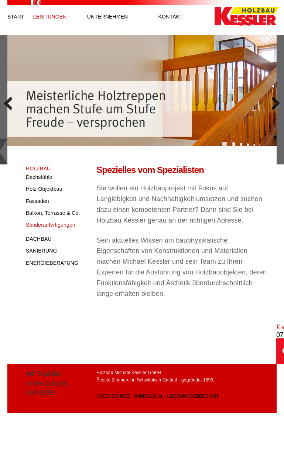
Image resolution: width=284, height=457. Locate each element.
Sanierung (41, 251)
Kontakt (170, 17)
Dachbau (39, 239)
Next (271, 101)
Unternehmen (107, 17)
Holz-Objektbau (44, 189)
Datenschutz (113, 396)
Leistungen (49, 17)
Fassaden (37, 201)
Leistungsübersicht (193, 396)
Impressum (148, 396)
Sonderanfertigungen (50, 225)
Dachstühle (39, 177)
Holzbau (38, 168)
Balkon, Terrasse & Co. (53, 213)
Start (15, 17)
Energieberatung (52, 263)
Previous (13, 101)
